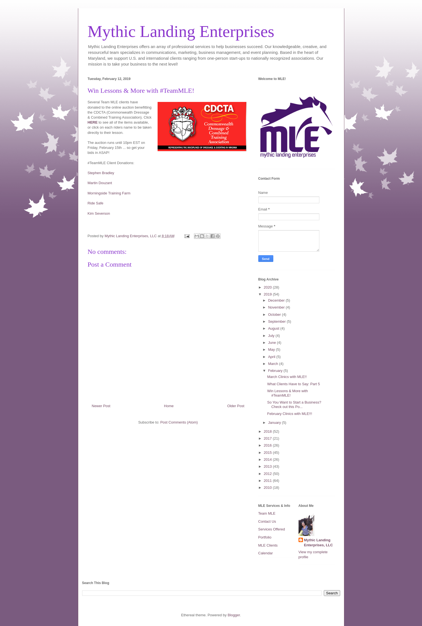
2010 (268, 487)
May (272, 349)
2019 (268, 294)
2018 (268, 431)
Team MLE (267, 513)
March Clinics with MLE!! (287, 377)
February (276, 371)
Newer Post (101, 406)
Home (169, 406)
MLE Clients (268, 545)
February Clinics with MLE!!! (289, 414)
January (275, 422)
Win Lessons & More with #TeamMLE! (287, 393)
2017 (268, 438)
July (272, 336)
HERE (93, 122)
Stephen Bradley (101, 173)
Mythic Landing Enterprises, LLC (318, 542)
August (274, 328)
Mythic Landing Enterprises (181, 31)
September (277, 321)
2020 (268, 287)
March (273, 364)
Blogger (234, 615)
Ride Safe (95, 203)
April (272, 357)
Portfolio (265, 537)
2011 (268, 481)
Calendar (265, 553)
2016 (268, 445)
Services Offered (271, 529)
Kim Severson (99, 213)
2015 (268, 452)
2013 (268, 466)
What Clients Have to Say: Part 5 (293, 384)
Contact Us (267, 521)
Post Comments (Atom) (179, 422)
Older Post (235, 406)
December (277, 300)
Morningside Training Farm (109, 193)
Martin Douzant (100, 183)
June (272, 342)
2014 (268, 459)
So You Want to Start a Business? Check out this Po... (294, 404)
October (275, 314)
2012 (268, 474)
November (277, 307)
